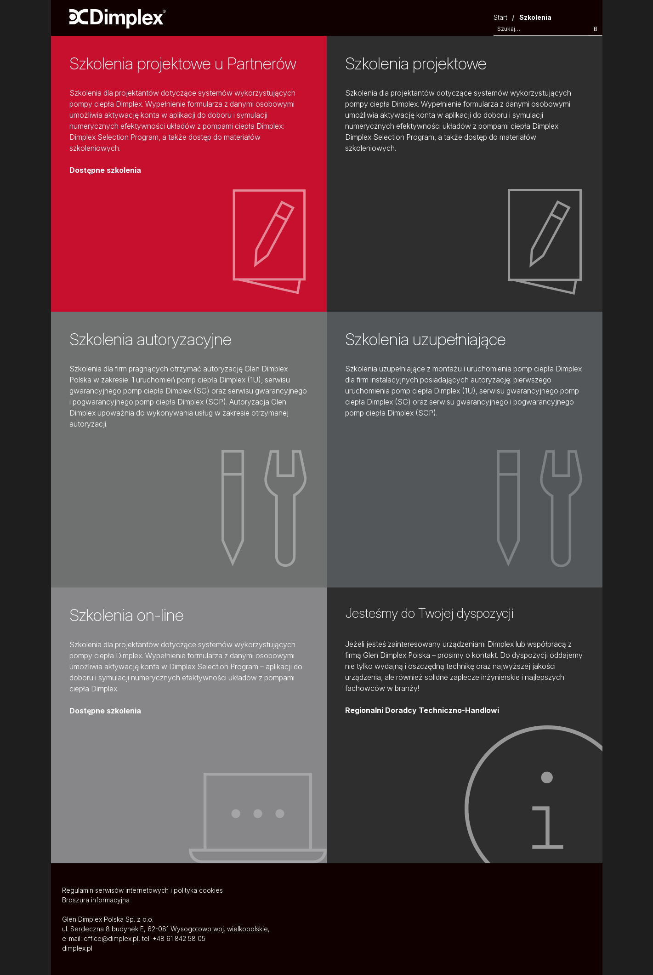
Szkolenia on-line (126, 615)
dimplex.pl (77, 948)
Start (500, 17)
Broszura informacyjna (96, 900)
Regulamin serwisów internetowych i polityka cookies (142, 890)
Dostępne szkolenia (105, 170)
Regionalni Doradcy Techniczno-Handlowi (422, 710)
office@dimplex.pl (111, 938)
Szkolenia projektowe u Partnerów (182, 63)
